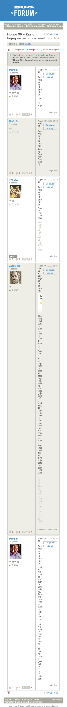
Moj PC (13, 256)
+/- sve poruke (18, 50)
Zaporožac (15, 266)
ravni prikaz (34, 50)
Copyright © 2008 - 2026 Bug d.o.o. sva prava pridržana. (33, 706)
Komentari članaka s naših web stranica (23, 702)
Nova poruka (52, 34)
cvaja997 (14, 180)
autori (7, 26)
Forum (17, 700)
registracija (16, 24)
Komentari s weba (30, 700)
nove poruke (53, 24)
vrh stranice (57, 700)
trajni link (53, 112)
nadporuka (52, 530)
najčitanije (41, 24)
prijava (6, 24)
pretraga (16, 26)
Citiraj (50, 77)
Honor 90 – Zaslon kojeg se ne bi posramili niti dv (40, 82)
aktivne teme (29, 24)
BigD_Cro (14, 121)
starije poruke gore (51, 50)
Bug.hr (8, 700)
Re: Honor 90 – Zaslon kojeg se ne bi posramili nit (40, 133)
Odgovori (50, 74)
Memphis (14, 70)
